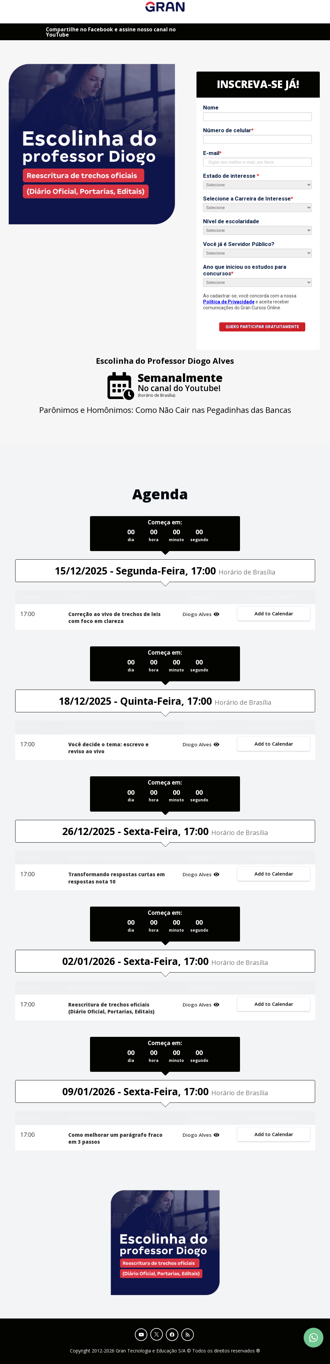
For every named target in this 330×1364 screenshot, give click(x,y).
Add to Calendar (274, 613)
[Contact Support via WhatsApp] (313, 1338)
